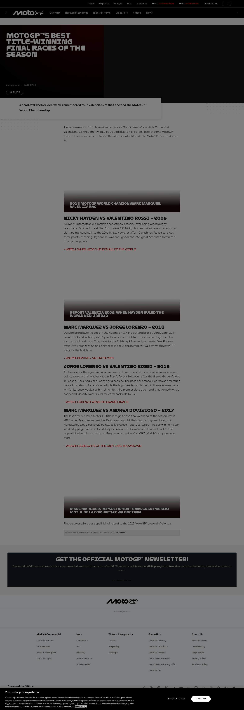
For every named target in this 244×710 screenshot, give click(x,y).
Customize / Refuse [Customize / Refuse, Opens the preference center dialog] (176, 699)
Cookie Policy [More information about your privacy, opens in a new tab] (81, 707)
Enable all (201, 699)
